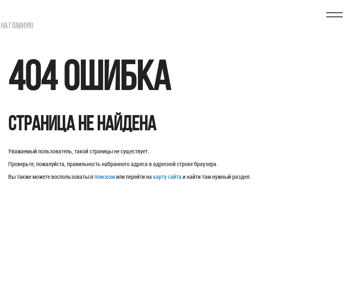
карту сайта (167, 176)
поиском (104, 176)
